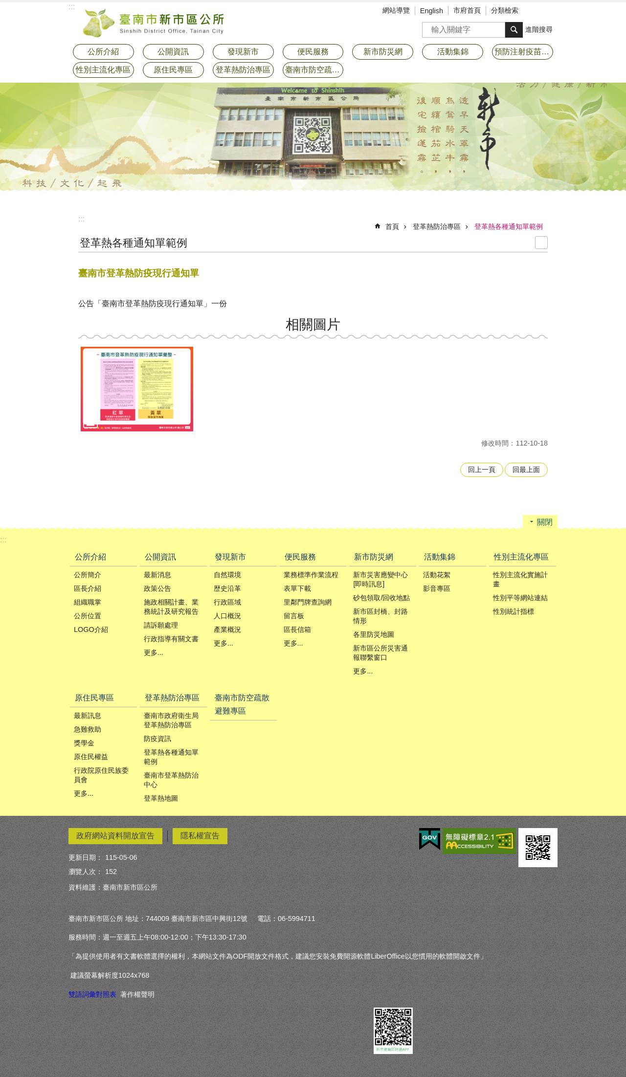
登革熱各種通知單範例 (508, 226)
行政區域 (227, 602)
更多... (153, 652)
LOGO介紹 (91, 629)
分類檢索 (504, 10)
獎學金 (84, 743)
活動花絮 (436, 575)
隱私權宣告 (200, 835)
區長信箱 (297, 629)
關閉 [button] (545, 522)
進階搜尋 (539, 29)
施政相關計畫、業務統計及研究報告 (171, 606)
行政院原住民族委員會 (101, 775)
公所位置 (87, 616)
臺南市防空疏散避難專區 (314, 70)
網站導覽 (396, 10)
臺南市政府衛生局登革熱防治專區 (171, 720)
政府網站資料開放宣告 (115, 835)
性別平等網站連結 (520, 598)
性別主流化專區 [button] (103, 70)
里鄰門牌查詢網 (308, 602)
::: (81, 219)
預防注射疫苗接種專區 (523, 51)
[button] (137, 389)
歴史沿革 (227, 588)
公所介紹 (90, 557)
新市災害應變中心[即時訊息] (380, 579)
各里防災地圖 (373, 634)
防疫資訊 (157, 738)
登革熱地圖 (161, 798)
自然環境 (227, 575)
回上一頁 (481, 469)
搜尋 (430, 26)
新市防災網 (373, 557)
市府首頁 (467, 10)
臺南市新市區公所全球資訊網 (154, 22)
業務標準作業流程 (311, 575)
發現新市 (230, 557)
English (431, 11)
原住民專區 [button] (173, 70)
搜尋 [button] (514, 30)
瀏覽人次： (85, 871)
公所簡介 (87, 575)
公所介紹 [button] (103, 51)
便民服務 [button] (313, 51)
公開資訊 (160, 557)
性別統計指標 (513, 611)
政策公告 (157, 588)
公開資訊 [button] (173, 51)
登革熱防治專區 (437, 226)
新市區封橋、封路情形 (380, 616)
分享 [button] (550, 11)
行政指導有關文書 (171, 639)
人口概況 (227, 616)
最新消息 (157, 575)
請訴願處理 (161, 625)
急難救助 (87, 729)
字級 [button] (535, 11)
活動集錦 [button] (453, 51)
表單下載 (297, 588)
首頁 (392, 226)
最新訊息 (87, 715)
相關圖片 (313, 324)
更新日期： (85, 857)
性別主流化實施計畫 (520, 579)
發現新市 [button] (243, 51)
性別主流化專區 (521, 557)
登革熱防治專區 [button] (243, 70)
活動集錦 (439, 557)
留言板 (294, 616)
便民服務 (300, 557)
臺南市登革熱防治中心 (171, 779)
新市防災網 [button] (382, 51)
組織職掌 (87, 602)
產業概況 (227, 629)
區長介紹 (87, 588)
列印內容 (541, 242)
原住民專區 (94, 698)
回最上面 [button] (526, 469)
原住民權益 (91, 757)
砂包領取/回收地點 (381, 598)
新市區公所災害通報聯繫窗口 (380, 652)
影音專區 (436, 588)
